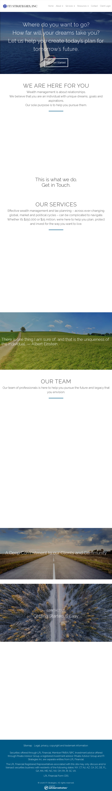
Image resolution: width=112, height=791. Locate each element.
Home (51, 6)
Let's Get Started (56, 62)
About (58, 6)
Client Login (105, 6)
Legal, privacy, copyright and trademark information (61, 745)
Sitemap (27, 745)
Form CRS (63, 775)
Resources (82, 6)
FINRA (65, 752)
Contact (94, 6)
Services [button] (70, 6)
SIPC (71, 752)
